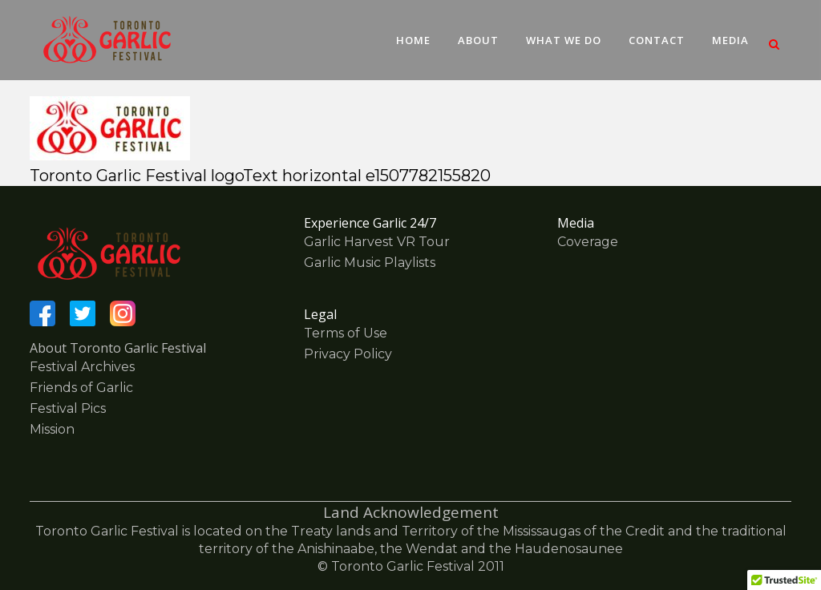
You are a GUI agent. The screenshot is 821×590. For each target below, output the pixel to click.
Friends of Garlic (81, 387)
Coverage (587, 241)
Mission (52, 429)
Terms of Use (345, 333)
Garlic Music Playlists (369, 262)
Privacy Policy (348, 354)
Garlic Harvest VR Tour (377, 241)
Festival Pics (68, 408)
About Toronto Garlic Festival (118, 348)
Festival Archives (82, 366)
